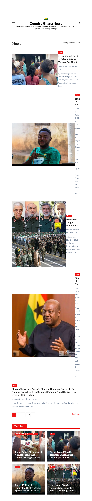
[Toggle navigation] (13, 23)
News (60, 53)
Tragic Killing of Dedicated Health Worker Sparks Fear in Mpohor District (28, 489)
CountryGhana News (69, 43)
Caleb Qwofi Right (77, 112)
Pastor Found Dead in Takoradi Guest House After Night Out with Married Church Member (68, 62)
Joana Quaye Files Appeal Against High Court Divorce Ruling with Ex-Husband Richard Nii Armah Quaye (28, 458)
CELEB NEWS (20, 434)
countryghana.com (64, 67)
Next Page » (76, 414)
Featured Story (32, 434)
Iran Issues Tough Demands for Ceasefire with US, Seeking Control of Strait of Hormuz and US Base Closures (63, 491)
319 (28, 415)
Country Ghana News (46, 23)
